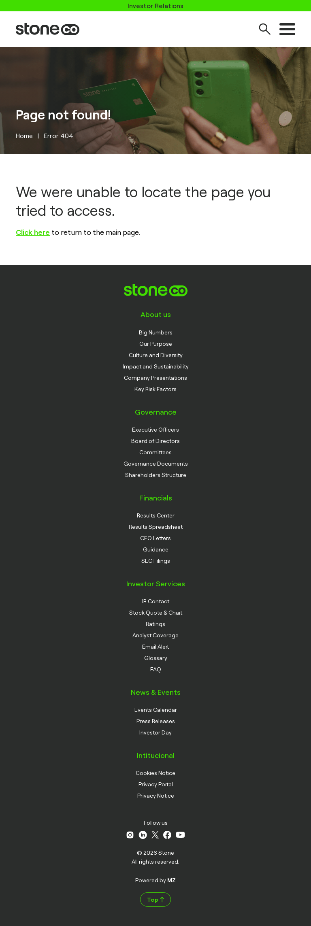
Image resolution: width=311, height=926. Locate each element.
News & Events (156, 692)
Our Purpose (155, 343)
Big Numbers (156, 332)
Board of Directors (155, 440)
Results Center (156, 515)
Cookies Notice (155, 772)
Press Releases (155, 720)
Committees (155, 452)
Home (24, 135)
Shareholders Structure (155, 474)
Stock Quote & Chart (155, 612)
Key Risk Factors (155, 388)
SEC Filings (155, 560)
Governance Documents (156, 463)
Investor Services (155, 583)
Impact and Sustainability (156, 366)
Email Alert (155, 646)
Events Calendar (155, 709)
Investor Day (155, 732)
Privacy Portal (155, 784)
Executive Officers (155, 429)
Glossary (155, 657)
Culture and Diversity (156, 354)
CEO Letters (155, 537)
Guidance (155, 549)
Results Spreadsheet (156, 526)
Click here (33, 232)
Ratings (155, 623)
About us (156, 314)
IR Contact (155, 601)
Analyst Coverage (155, 635)
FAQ (155, 669)
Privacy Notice (155, 795)
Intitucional (156, 755)
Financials (155, 497)
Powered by (155, 880)
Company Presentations (155, 377)
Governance (156, 411)
